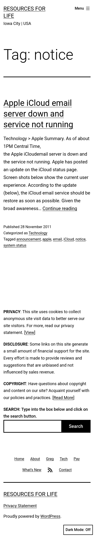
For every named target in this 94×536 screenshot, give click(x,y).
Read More (63, 397)
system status (14, 245)
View (29, 332)
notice (80, 239)
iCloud (69, 239)
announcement (28, 239)
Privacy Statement (20, 505)
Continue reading (60, 208)
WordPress (50, 516)
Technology (38, 233)
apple (47, 239)
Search (76, 426)
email (57, 239)
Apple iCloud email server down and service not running (38, 113)
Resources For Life (30, 494)
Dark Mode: (78, 530)
